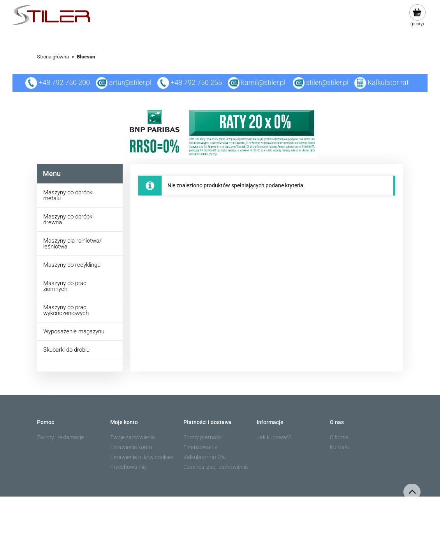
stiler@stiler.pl (327, 82)
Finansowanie (200, 447)
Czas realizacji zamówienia (215, 467)
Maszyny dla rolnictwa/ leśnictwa (72, 243)
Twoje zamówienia (132, 437)
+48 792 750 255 (189, 82)
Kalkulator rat (388, 82)
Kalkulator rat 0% (204, 457)
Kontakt (339, 447)
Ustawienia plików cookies (141, 457)
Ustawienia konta (131, 447)
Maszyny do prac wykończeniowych (66, 310)
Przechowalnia (128, 467)
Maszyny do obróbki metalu (68, 195)
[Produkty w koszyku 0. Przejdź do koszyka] (417, 15)
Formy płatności (203, 437)
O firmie (339, 437)
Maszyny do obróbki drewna (68, 219)
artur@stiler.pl (130, 82)
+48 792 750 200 (57, 82)
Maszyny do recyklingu (71, 264)
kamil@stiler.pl (263, 82)
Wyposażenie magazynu (73, 331)
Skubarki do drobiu (66, 349)
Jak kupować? (274, 437)
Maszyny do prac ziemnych (64, 286)
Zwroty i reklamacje (60, 437)
